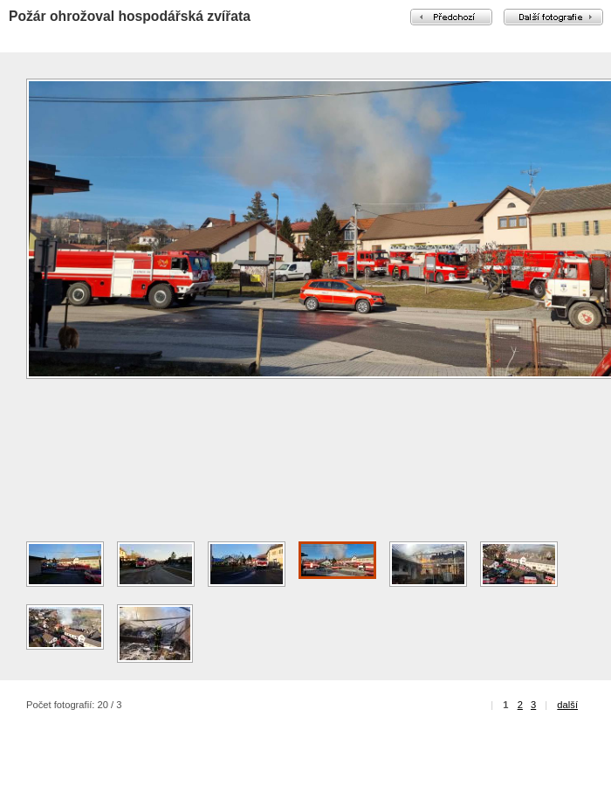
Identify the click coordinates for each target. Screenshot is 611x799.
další (567, 704)
